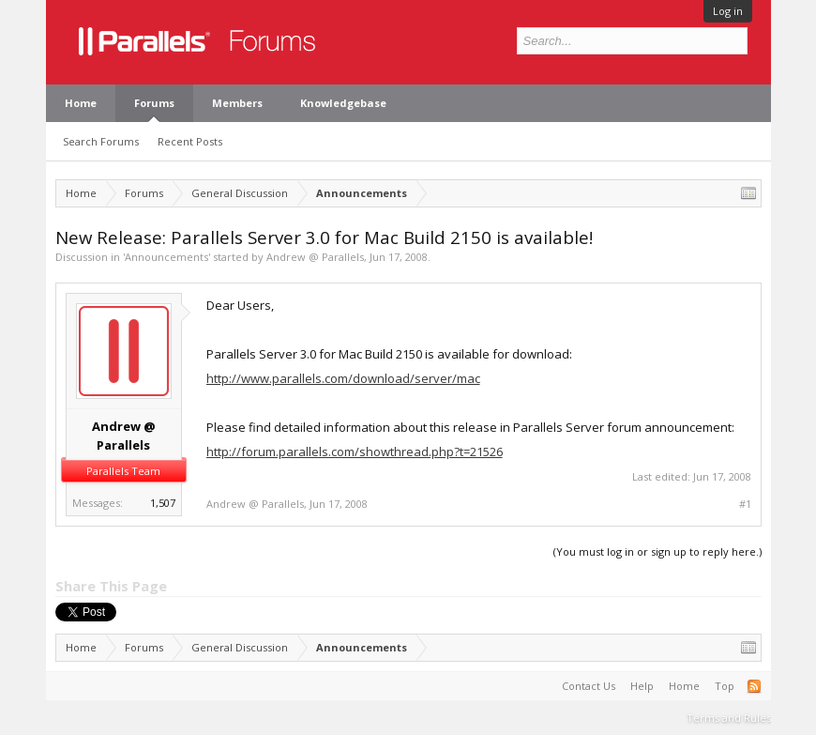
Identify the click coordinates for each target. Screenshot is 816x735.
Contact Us (588, 686)
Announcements (166, 257)
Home (81, 103)
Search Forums (101, 141)
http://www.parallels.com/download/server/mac (343, 378)
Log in (728, 11)
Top (724, 686)
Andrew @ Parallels (315, 257)
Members (237, 103)
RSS (754, 686)
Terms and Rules (729, 718)
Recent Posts (190, 141)
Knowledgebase (343, 103)
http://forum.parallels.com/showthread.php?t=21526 (354, 451)
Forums (154, 103)
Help (642, 686)
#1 (745, 504)
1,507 (162, 503)
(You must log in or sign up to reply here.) (657, 551)
